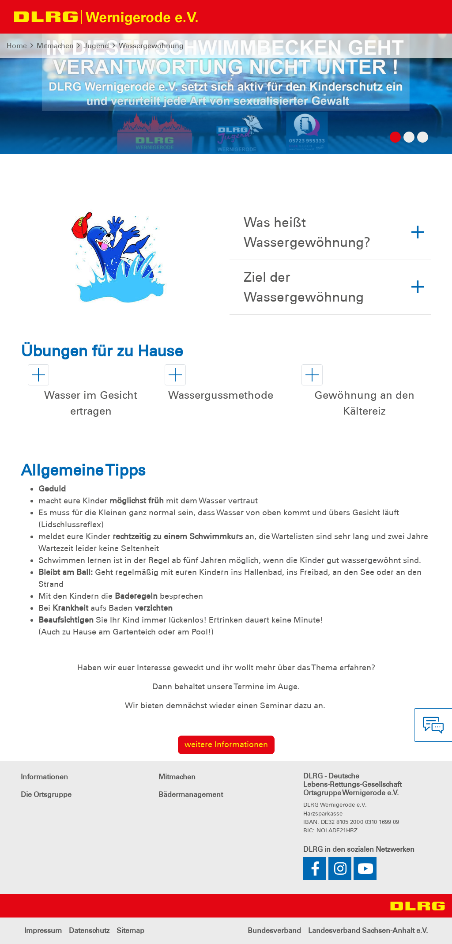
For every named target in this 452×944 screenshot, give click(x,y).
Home (17, 46)
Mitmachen (55, 46)
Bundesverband (274, 930)
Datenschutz (89, 930)
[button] (89, 395)
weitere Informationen (226, 744)
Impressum (43, 930)
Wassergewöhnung (151, 46)
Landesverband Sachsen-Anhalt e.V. (368, 930)
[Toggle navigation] (213, 17)
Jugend (96, 46)
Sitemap (130, 930)
